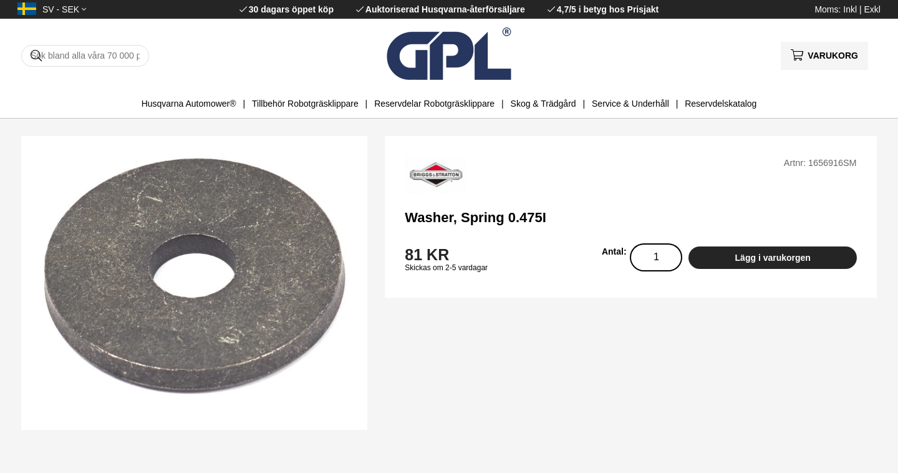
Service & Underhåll (630, 104)
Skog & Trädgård (543, 104)
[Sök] (85, 56)
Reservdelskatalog (720, 104)
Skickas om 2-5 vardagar (446, 267)
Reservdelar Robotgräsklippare (434, 104)
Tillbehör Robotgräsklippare (305, 104)
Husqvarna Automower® (189, 104)
